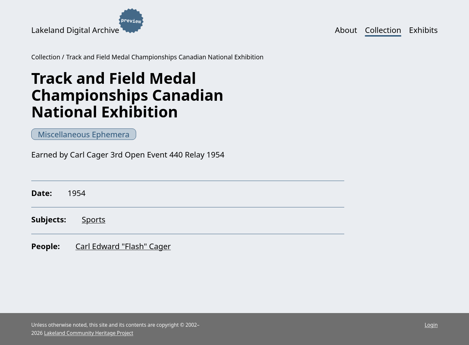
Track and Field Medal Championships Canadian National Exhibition (164, 56)
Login (431, 325)
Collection (383, 29)
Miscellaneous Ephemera (83, 134)
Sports (94, 219)
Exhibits (423, 29)
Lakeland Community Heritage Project (88, 333)
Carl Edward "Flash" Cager (123, 246)
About (346, 29)
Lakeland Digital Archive (75, 29)
